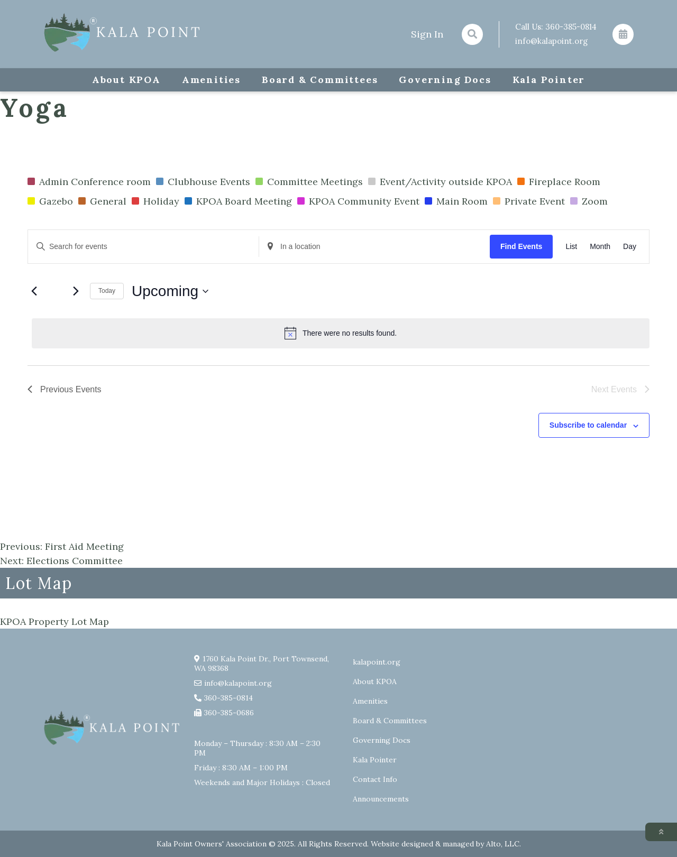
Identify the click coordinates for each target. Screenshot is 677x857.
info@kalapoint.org (551, 41)
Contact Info (375, 779)
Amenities (211, 79)
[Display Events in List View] (571, 246)
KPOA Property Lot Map (54, 621)
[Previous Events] (34, 291)
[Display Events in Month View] (600, 246)
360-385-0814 (571, 27)
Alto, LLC (502, 844)
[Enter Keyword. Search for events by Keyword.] (143, 246)
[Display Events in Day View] (629, 246)
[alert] (340, 333)
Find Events (521, 246)
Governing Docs (445, 79)
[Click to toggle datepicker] (170, 291)
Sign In (427, 34)
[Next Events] (75, 291)
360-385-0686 (229, 712)
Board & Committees (320, 79)
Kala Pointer (549, 79)
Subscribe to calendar (588, 425)
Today (106, 290)
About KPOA (126, 79)
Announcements (381, 799)
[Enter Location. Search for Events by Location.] (374, 246)
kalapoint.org (376, 662)
